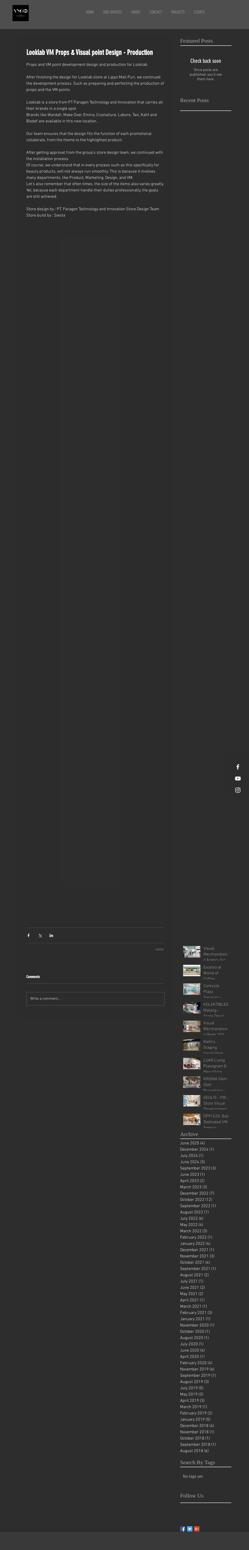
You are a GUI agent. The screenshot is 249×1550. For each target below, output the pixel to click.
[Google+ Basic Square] (196, 1529)
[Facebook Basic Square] (182, 1529)
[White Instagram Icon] (237, 790)
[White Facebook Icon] (237, 766)
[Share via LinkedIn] (51, 935)
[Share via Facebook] (28, 935)
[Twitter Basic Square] (189, 1529)
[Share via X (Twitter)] (40, 935)
